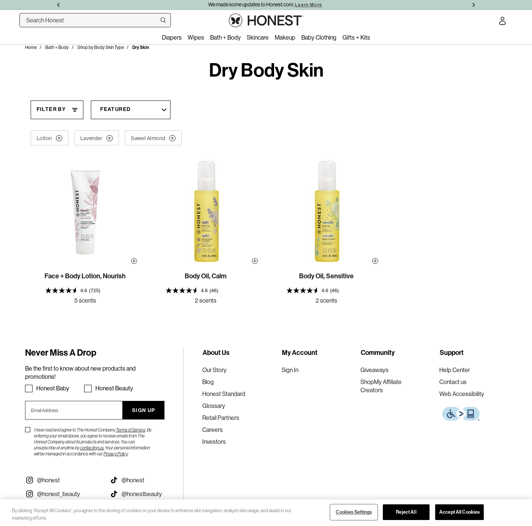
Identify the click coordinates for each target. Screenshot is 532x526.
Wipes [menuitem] (196, 37)
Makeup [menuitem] (285, 37)
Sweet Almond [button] (153, 138)
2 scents (205, 300)
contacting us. (92, 448)
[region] (266, 512)
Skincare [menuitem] (258, 37)
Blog (208, 382)
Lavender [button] (96, 138)
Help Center (454, 370)
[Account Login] (502, 22)
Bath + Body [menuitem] (225, 37)
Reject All (406, 512)
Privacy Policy (116, 454)
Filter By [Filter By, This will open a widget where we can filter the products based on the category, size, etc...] (51, 109)
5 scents (85, 300)
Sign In (290, 370)
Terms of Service (130, 430)
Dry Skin (140, 47)
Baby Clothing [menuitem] (318, 37)
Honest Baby (52, 388)
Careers (212, 429)
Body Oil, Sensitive (326, 276)
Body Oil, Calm (206, 276)
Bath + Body (57, 47)
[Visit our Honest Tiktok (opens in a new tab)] (146, 480)
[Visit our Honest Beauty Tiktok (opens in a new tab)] (146, 493)
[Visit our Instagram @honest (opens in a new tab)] (62, 480)
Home (31, 47)
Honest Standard (223, 393)
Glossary (213, 405)
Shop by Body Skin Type (100, 47)
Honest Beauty (114, 388)
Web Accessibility (461, 393)
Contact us (453, 382)
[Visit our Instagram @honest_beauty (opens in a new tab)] (62, 493)
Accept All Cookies (459, 512)
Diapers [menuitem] (172, 37)
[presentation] (85, 290)
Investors (214, 441)
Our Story (214, 370)
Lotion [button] (49, 138)
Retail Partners (220, 417)
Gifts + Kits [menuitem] (356, 37)
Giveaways (374, 370)
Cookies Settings (354, 512)
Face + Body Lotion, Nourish (85, 276)
